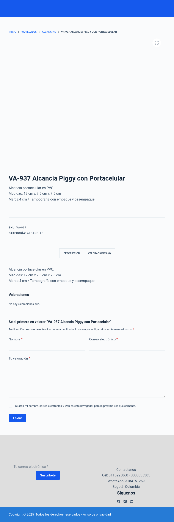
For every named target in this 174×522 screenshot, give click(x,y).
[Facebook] (118, 501)
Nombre (15, 339)
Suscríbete (48, 475)
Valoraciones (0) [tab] (99, 253)
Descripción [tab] (71, 253)
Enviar (17, 418)
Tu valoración (19, 358)
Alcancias (35, 233)
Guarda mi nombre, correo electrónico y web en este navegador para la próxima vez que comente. (75, 405)
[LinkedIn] (131, 501)
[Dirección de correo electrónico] (48, 466)
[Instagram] (125, 501)
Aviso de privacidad (97, 514)
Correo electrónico (103, 339)
